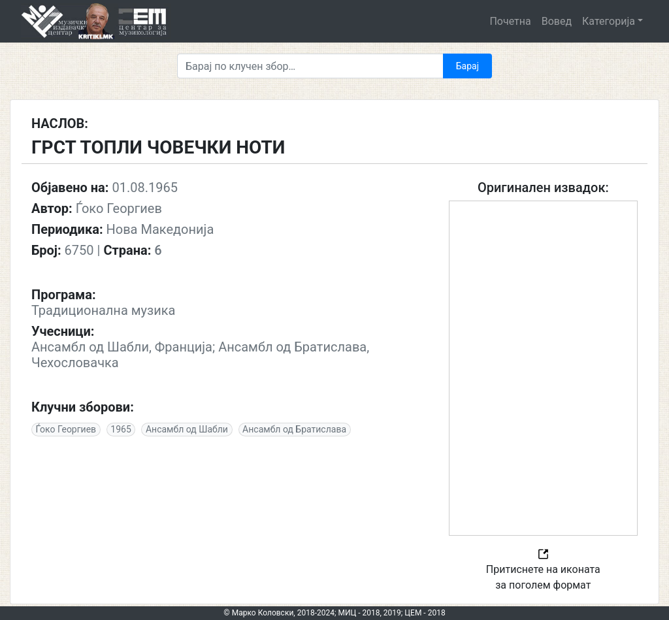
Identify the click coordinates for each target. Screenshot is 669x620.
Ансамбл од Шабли (187, 429)
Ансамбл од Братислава (294, 429)
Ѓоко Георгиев (66, 429)
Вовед (557, 21)
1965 (120, 429)
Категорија (608, 21)
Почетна (509, 21)
